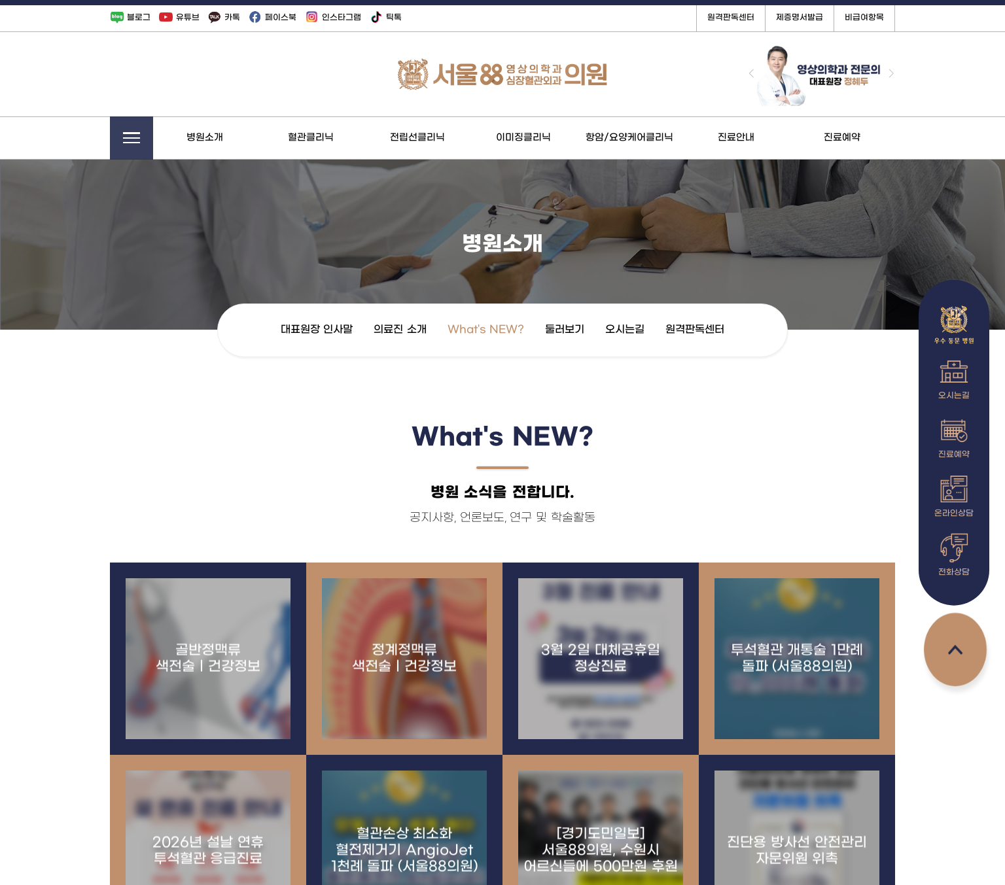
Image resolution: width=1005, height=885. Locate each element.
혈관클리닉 (345, 137)
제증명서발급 (833, 17)
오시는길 (659, 330)
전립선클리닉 (451, 137)
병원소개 (238, 137)
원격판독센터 (764, 17)
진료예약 (876, 137)
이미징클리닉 (557, 137)
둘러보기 (598, 330)
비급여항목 (898, 17)
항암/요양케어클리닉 (663, 137)
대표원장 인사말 (351, 330)
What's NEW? (519, 330)
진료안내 (769, 137)
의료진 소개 (434, 330)
